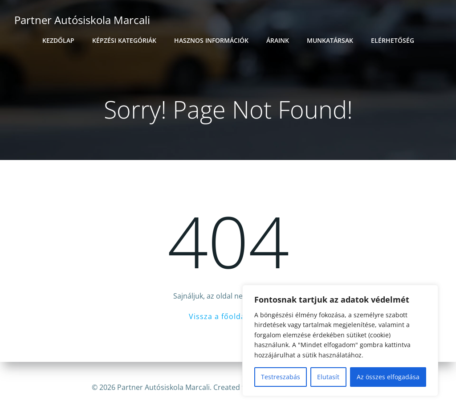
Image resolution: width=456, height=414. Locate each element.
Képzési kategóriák (124, 40)
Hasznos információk (211, 40)
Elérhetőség (392, 40)
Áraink (277, 40)
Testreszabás (280, 377)
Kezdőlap (58, 40)
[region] (340, 340)
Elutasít (328, 377)
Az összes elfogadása (388, 377)
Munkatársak (330, 40)
